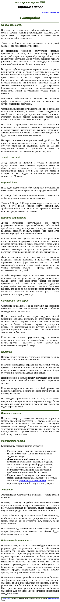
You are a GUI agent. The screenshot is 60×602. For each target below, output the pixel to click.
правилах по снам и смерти (32, 480)
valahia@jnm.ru (53, 598)
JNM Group (6, 598)
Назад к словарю (50, 12)
